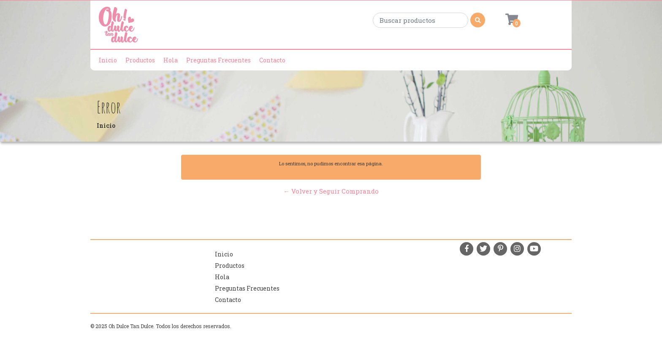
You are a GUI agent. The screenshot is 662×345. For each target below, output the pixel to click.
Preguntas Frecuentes (218, 60)
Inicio (108, 60)
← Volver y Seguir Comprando (331, 191)
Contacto (272, 60)
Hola (170, 60)
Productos (140, 60)
